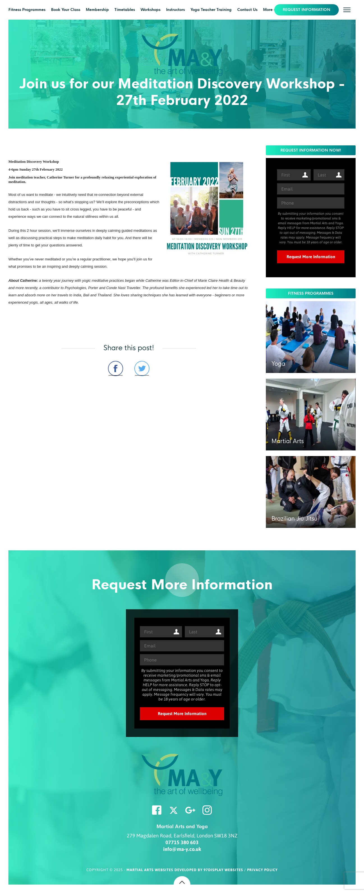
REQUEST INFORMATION (306, 9)
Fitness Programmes (26, 9)
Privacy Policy (262, 870)
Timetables (124, 9)
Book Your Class (65, 9)
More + (269, 9)
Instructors (175, 9)
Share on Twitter (142, 368)
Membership (97, 9)
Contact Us (247, 9)
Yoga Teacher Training (211, 9)
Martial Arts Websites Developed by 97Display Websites (185, 870)
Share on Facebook (116, 368)
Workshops (150, 9)
